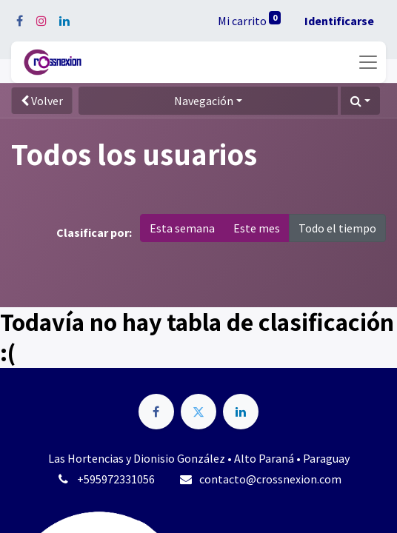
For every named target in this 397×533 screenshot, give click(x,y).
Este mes (256, 228)
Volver (42, 100)
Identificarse (339, 20)
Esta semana (182, 228)
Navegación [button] (203, 100)
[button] (360, 101)
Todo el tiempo (337, 228)
